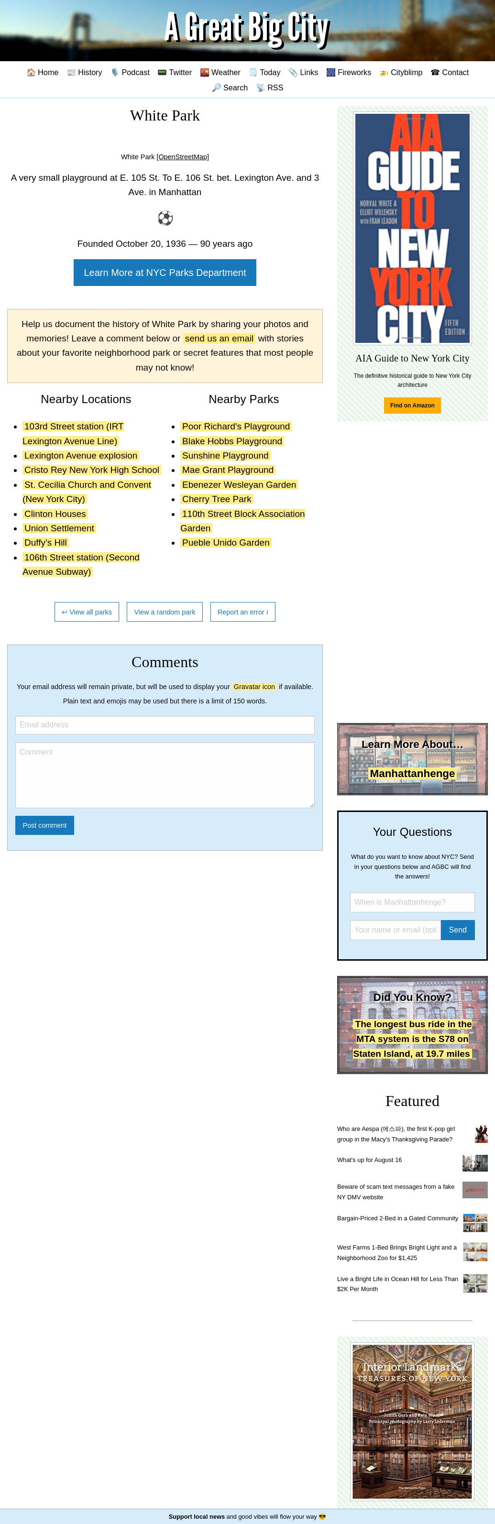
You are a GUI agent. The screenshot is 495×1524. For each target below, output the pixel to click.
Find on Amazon (412, 405)
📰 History (84, 72)
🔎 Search (230, 87)
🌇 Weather (220, 72)
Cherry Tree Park (217, 499)
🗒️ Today (264, 72)
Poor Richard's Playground (236, 426)
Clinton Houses (55, 514)
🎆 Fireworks (348, 72)
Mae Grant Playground (228, 470)
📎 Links (303, 72)
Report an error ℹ (243, 612)
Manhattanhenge (412, 773)
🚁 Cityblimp (401, 72)
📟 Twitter (174, 72)
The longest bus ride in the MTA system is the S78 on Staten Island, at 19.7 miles (412, 1038)
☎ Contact (449, 72)
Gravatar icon (254, 687)
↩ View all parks (87, 612)
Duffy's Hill (45, 542)
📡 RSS (270, 87)
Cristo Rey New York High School (91, 470)
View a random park (165, 612)
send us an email (219, 338)
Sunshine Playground (225, 455)
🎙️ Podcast (130, 72)
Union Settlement (59, 528)
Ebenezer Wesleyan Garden (239, 485)
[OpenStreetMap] (182, 157)
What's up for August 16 (369, 1159)
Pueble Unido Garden (226, 542)
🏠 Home (42, 72)
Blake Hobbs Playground (232, 441)
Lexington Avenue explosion (80, 455)
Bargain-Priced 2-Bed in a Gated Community (397, 1218)
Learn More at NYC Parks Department (165, 272)
